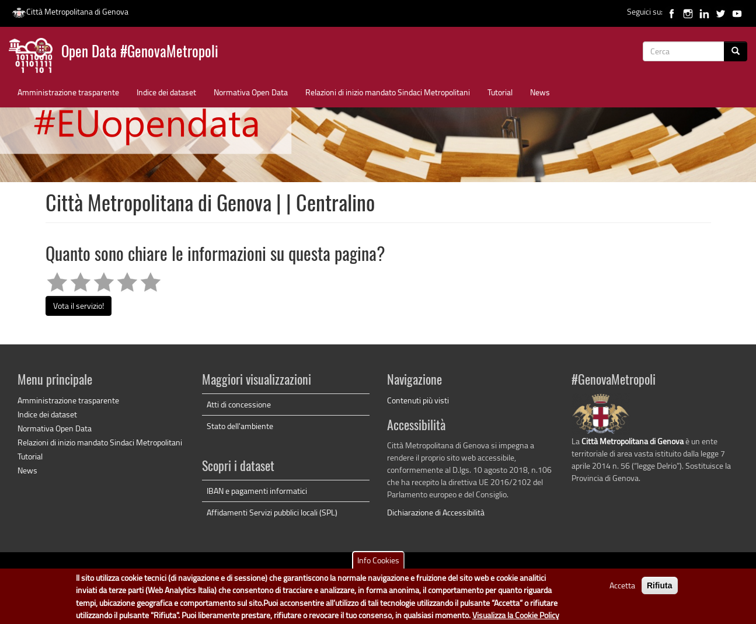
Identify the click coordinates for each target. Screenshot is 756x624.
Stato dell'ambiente (240, 425)
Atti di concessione (239, 404)
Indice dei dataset (166, 91)
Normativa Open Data (251, 91)
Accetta (622, 588)
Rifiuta (660, 588)
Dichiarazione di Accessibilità (436, 512)
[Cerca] (735, 51)
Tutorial (500, 91)
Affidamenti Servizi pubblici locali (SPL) (272, 512)
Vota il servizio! (78, 305)
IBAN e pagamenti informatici (257, 490)
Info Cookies (378, 563)
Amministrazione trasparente (68, 91)
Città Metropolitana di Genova (70, 11)
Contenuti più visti (418, 400)
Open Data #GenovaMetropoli (139, 53)
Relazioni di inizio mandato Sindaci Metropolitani (387, 91)
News (540, 91)
